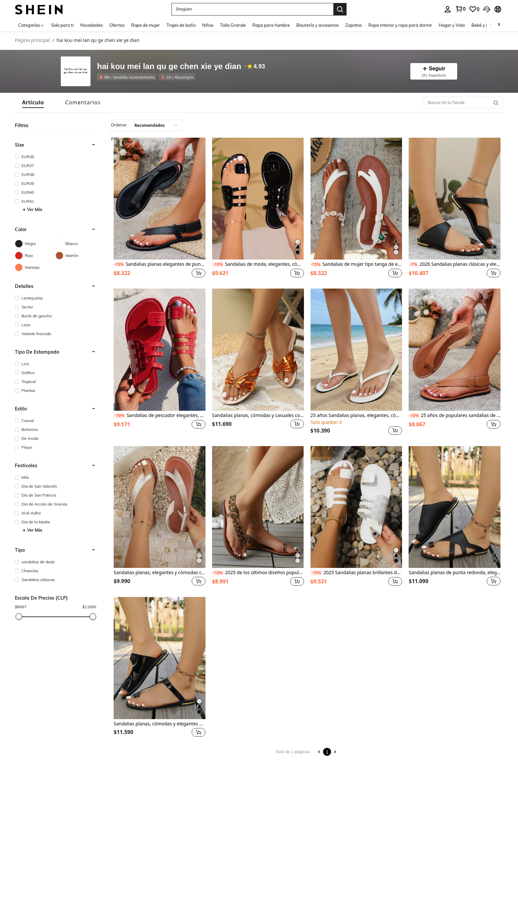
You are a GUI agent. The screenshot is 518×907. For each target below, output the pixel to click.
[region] (123, 273)
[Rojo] (35, 256)
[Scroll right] (499, 24)
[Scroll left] (491, 24)
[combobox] (147, 125)
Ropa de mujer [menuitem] (145, 25)
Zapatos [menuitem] (353, 25)
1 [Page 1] (327, 751)
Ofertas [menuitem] (117, 25)
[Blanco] (76, 244)
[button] (252, 9)
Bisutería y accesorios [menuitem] (317, 25)
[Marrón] (76, 256)
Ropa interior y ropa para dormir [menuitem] (400, 25)
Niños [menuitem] (207, 25)
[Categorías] (31, 24)
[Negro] (35, 244)
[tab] (33, 102)
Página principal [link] (32, 40)
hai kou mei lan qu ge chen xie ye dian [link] (97, 40)
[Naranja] (35, 267)
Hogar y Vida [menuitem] (452, 25)
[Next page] (335, 752)
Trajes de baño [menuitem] (181, 25)
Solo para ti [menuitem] (62, 25)
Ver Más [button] (32, 209)
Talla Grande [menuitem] (233, 25)
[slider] (19, 616)
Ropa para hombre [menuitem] (271, 25)
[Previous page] (319, 752)
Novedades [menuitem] (91, 25)
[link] (474, 9)
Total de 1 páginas (292, 751)
